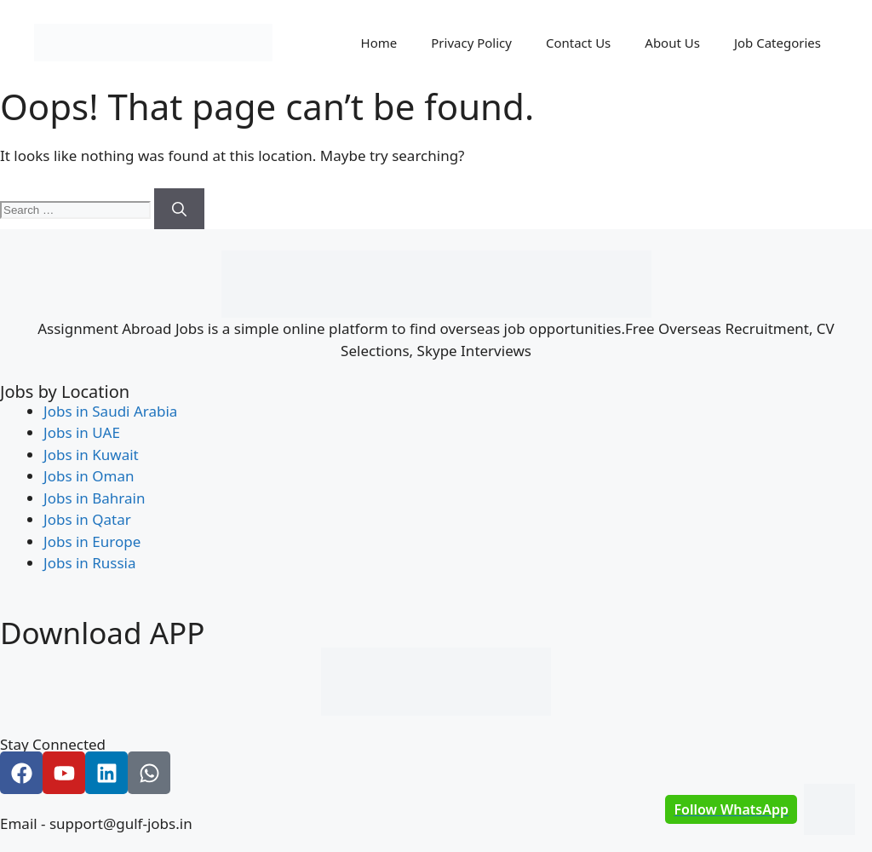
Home (379, 42)
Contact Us (578, 42)
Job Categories (777, 42)
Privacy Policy (471, 42)
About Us (672, 42)
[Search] (179, 208)
